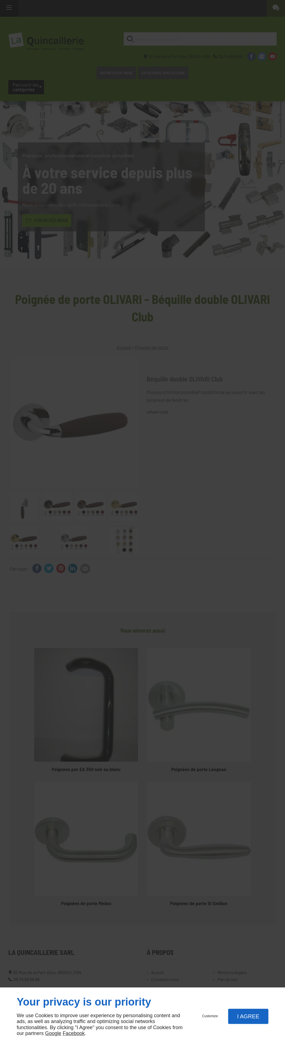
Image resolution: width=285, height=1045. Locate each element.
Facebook (74, 1033)
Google (53, 1033)
